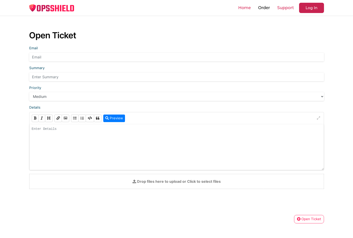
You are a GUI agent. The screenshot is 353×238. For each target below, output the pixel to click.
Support (285, 7)
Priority (35, 88)
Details (34, 107)
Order (264, 7)
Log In (311, 7)
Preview (114, 118)
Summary (37, 68)
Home (244, 7)
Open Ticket (309, 219)
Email (33, 48)
